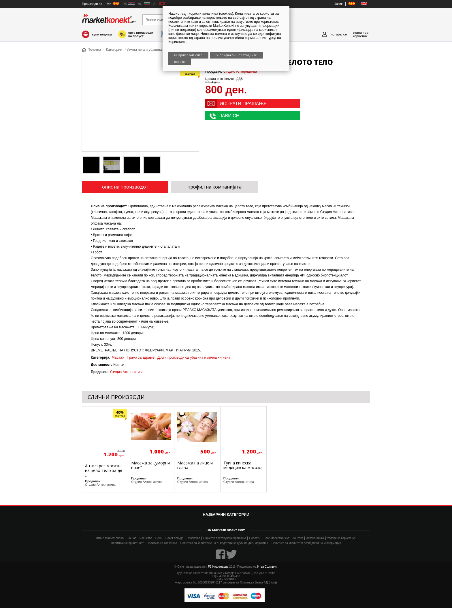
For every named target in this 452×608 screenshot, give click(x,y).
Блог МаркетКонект (276, 538)
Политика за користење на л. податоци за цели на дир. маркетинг (224, 543)
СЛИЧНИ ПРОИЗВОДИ (116, 397)
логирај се (339, 34)
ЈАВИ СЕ (229, 115)
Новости (254, 538)
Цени (158, 538)
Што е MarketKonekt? (110, 538)
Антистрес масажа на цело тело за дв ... (103, 470)
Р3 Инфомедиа (218, 566)
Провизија (193, 538)
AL (155, 3)
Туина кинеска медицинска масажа (243, 465)
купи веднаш (102, 34)
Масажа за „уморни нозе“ (150, 465)
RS (125, 3)
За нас (131, 538)
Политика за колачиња (162, 543)
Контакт (298, 538)
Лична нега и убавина (144, 50)
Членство (146, 538)
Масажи (118, 357)
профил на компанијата (214, 187)
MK (109, 3)
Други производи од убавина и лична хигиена (193, 357)
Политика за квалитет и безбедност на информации (306, 543)
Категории (114, 50)
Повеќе (179, 61)
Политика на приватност (127, 543)
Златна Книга (315, 538)
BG (140, 3)
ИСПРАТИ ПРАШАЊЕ (243, 103)
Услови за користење (341, 538)
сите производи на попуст (140, 34)
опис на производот (125, 187)
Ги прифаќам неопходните (236, 55)
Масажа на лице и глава (195, 465)
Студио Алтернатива (240, 71)
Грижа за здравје (141, 357)
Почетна (94, 50)
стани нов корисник (360, 34)
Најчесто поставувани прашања (224, 538)
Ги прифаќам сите (188, 55)
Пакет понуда (174, 538)
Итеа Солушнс (267, 566)
